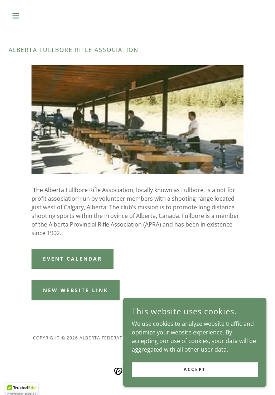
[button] (28, 16)
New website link (75, 290)
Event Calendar (72, 258)
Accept (195, 369)
